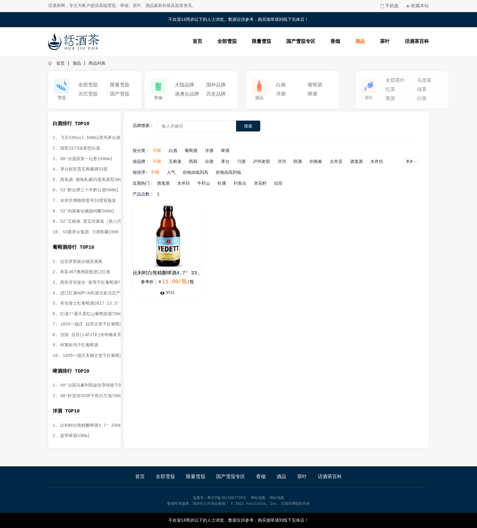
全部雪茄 (233, 41)
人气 (178, 172)
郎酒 (305, 161)
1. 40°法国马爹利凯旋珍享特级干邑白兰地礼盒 (96, 385)
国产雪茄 (121, 94)
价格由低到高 (203, 172)
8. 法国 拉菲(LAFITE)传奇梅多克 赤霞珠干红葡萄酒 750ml (111, 334)
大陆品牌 (194, 85)
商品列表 (97, 63)
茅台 (233, 161)
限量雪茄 (267, 41)
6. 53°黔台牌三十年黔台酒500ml (84, 190)
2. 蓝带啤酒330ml (69, 435)
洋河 (289, 161)
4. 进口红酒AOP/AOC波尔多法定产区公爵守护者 (97, 293)
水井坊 (384, 161)
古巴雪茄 (90, 94)
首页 (203, 41)
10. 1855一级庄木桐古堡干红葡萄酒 (86, 355)
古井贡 (343, 161)
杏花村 (267, 183)
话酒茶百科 (423, 41)
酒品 (366, 41)
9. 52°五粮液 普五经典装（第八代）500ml (93, 221)
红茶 (436, 89)
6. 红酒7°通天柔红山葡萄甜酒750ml (87, 314)
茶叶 (391, 41)
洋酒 (304, 94)
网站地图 (258, 498)
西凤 (200, 161)
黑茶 (436, 99)
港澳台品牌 (197, 94)
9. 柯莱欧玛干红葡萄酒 (73, 345)
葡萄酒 (338, 85)
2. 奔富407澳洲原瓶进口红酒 (79, 272)
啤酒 (336, 94)
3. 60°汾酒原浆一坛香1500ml (81, 159)
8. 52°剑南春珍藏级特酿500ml (81, 211)
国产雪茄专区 (306, 41)
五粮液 (182, 161)
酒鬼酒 (364, 161)
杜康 (229, 183)
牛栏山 (211, 183)
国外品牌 (225, 85)
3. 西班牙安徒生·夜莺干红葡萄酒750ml (90, 282)
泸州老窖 (269, 161)
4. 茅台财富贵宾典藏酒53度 (78, 169)
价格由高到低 (236, 172)
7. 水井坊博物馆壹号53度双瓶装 (82, 200)
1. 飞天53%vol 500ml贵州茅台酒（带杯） (93, 137)
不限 (164, 150)
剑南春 (323, 161)
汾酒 (217, 161)
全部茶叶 (440, 80)
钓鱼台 (247, 183)
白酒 (304, 85)
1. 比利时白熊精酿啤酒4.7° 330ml (86, 425)
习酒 (249, 161)
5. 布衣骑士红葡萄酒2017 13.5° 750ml (92, 303)
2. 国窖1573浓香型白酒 (74, 148)
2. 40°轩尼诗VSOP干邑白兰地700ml (87, 396)
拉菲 (286, 183)
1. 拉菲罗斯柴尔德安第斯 (76, 261)
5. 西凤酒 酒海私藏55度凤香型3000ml (89, 179)
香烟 (341, 41)
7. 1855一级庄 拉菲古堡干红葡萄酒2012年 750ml (101, 324)
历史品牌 (225, 94)
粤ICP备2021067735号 (227, 498)
